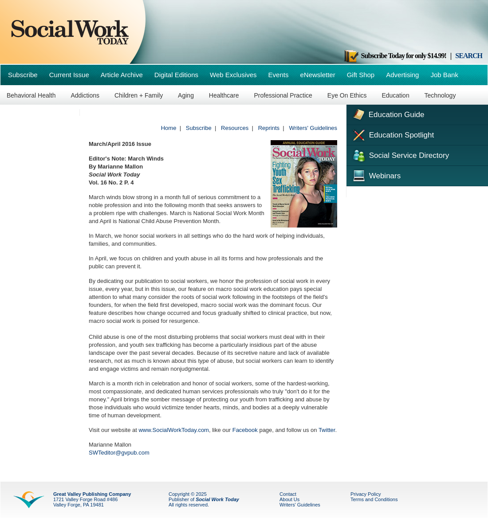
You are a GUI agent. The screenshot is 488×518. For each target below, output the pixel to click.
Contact (287, 494)
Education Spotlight (392, 134)
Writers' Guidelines (313, 128)
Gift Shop (361, 74)
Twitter (327, 430)
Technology (440, 95)
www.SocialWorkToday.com (173, 430)
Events (278, 74)
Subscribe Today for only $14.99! (394, 55)
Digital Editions (176, 74)
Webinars (376, 175)
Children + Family (138, 95)
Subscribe (23, 74)
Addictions (85, 95)
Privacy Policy (365, 494)
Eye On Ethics (347, 95)
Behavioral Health (31, 95)
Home (169, 128)
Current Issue (69, 74)
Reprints (268, 128)
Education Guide (387, 113)
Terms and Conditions (373, 499)
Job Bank (444, 74)
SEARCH (468, 55)
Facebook (245, 430)
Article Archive (122, 74)
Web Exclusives (233, 74)
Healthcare (224, 95)
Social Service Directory (400, 154)
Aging (186, 95)
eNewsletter (317, 74)
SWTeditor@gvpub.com (119, 452)
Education (395, 95)
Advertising (402, 74)
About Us (289, 499)
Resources (234, 128)
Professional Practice (283, 95)
